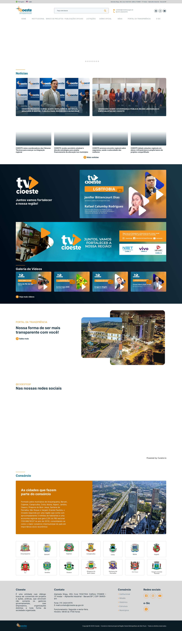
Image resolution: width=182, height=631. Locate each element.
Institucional (38, 19)
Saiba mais (22, 338)
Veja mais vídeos (25, 296)
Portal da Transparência (139, 19)
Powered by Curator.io (156, 458)
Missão (122, 598)
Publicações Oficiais (74, 19)
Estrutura (122, 606)
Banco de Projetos (54, 19)
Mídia (120, 19)
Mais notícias (91, 157)
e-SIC (158, 19)
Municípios (123, 610)
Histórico (122, 602)
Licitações (91, 19)
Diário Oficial (105, 19)
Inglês (30, 1)
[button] (15, 43)
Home (23, 19)
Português (21, 1)
